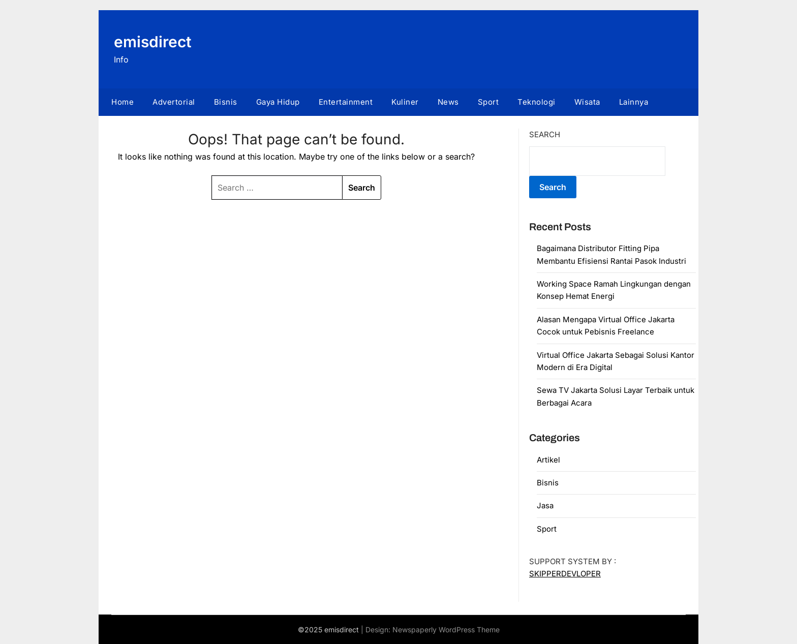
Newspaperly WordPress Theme (446, 629)
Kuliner (405, 102)
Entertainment (346, 102)
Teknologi (536, 102)
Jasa (545, 505)
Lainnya (634, 102)
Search (544, 134)
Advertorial (173, 102)
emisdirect (153, 42)
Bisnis (225, 102)
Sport (488, 102)
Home (122, 102)
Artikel (548, 460)
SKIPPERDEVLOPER (565, 573)
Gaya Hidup (278, 102)
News (448, 102)
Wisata (587, 102)
